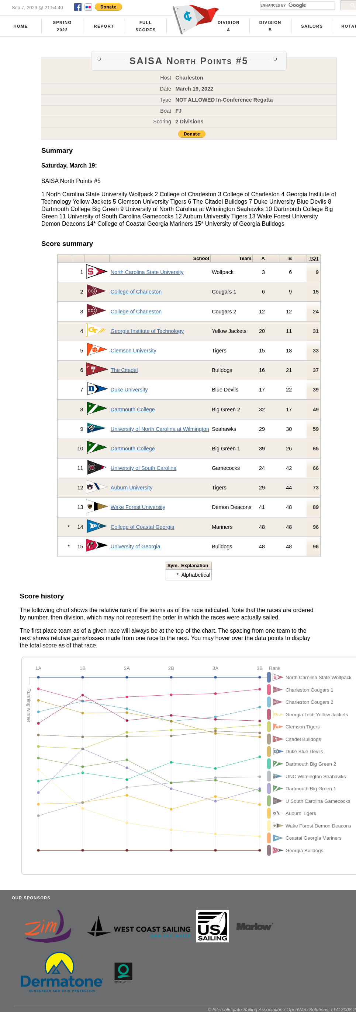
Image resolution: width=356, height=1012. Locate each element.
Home (21, 26)
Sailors (312, 26)
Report (104, 26)
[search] (296, 5)
